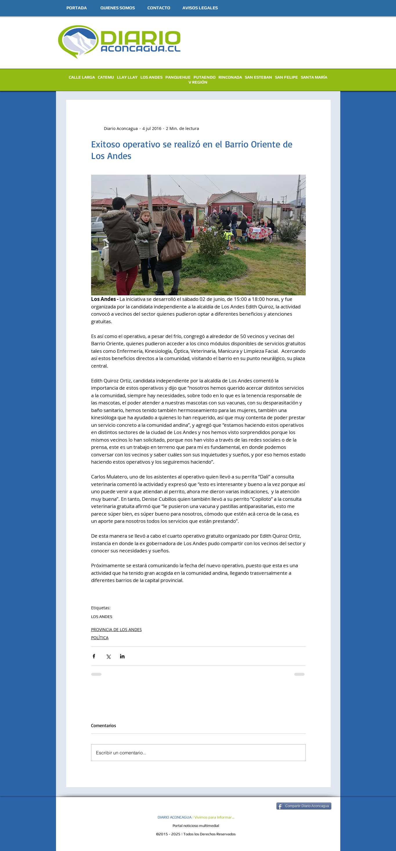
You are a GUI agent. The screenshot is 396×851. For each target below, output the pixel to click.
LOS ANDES (151, 77)
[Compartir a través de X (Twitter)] (108, 656)
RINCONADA (230, 77)
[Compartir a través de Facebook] (94, 656)
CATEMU (106, 77)
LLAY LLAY (127, 77)
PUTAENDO (205, 77)
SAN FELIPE (286, 77)
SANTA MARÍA (314, 77)
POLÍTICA (100, 637)
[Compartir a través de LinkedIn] (122, 656)
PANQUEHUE (178, 77)
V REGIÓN (198, 82)
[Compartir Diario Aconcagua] (303, 806)
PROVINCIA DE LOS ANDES (116, 629)
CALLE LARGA (82, 77)
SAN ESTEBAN (258, 77)
